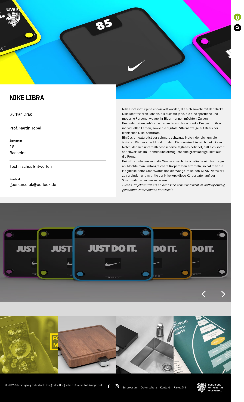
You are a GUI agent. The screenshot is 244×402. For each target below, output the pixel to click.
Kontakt (165, 387)
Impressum (130, 387)
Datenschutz (149, 387)
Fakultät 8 (180, 387)
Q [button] (237, 17)
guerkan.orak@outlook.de (33, 184)
